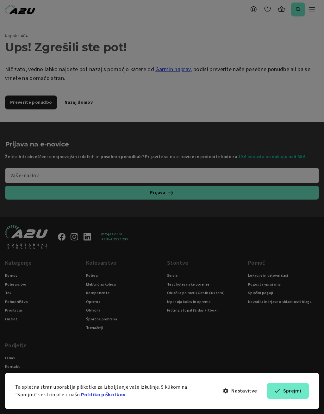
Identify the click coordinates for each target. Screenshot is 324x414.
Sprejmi (288, 390)
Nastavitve (240, 390)
